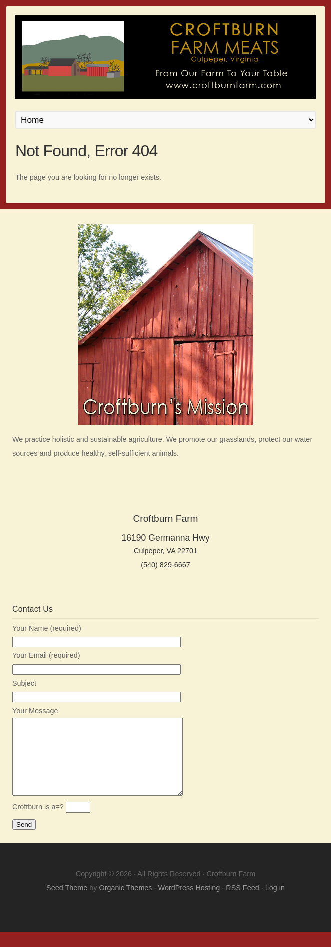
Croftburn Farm (165, 57)
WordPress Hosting (189, 903)
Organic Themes (125, 903)
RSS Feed (242, 903)
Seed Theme (66, 903)
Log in (275, 903)
